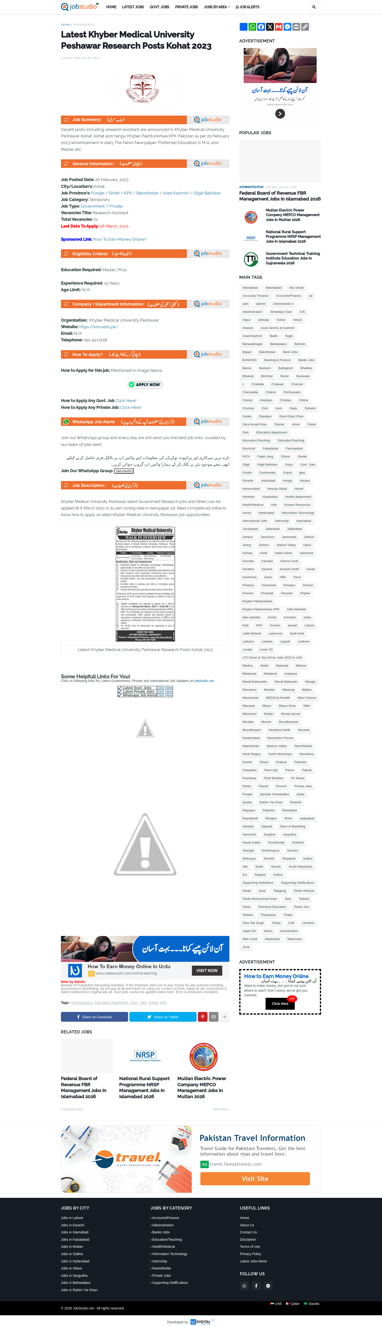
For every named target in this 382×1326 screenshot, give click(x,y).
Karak (311, 568)
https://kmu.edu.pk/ (98, 326)
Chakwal (277, 383)
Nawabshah (250, 745)
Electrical (248, 448)
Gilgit (246, 464)
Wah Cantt (249, 938)
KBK (283, 576)
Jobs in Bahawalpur (76, 1279)
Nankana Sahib (279, 729)
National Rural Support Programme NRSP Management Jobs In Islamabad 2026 (140, 1085)
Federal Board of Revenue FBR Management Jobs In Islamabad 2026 (85, 1083)
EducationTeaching (290, 440)
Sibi (245, 866)
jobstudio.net (204, 681)
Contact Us (248, 1228)
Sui (244, 874)
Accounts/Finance (288, 295)
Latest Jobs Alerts (253, 1257)
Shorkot (269, 858)
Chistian (285, 399)
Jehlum (309, 536)
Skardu (276, 866)
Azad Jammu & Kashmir (278, 327)
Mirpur (266, 705)
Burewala (303, 375)
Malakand (249, 673)
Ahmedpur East (281, 311)
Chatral (271, 391)
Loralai (247, 649)
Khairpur (248, 584)
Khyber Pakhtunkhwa (257, 600)
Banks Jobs (306, 359)
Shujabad (288, 858)
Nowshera (306, 753)
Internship (282, 520)
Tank (288, 898)
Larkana (248, 641)
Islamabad (303, 520)
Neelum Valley (277, 745)
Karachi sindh (289, 568)
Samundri (249, 834)
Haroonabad (251, 488)
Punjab (97, 193)
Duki (245, 431)
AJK (302, 311)
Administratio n (283, 303)
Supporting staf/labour (257, 882)
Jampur (247, 536)
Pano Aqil (271, 769)
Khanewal (269, 584)
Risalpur (271, 817)
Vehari (268, 930)
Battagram (285, 367)
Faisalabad (270, 448)
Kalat (263, 552)
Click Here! (125, 400)
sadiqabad (307, 817)
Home (65, 24)
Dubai (311, 423)
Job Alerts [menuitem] (247, 7)
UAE (291, 922)
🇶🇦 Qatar (293, 1305)
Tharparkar (268, 914)
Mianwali (248, 705)
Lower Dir (266, 649)
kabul (307, 544)
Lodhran (303, 641)
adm (245, 303)
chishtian (266, 399)
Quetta (247, 801)
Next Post (220, 1105)
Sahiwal (248, 825)
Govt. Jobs (138, 1003)
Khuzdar (287, 592)
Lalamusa (275, 632)
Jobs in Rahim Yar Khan (79, 1286)
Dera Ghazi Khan (291, 415)
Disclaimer (248, 1236)
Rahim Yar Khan (270, 801)
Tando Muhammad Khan (259, 898)
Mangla (310, 681)
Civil (265, 407)
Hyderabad (266, 512)
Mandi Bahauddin (254, 681)
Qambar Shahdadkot (274, 793)
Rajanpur (248, 809)
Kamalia (267, 560)
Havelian (248, 496)
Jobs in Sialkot (72, 1250)
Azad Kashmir (176, 193)
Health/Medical (252, 504)
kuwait (292, 624)
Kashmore (249, 576)
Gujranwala (267, 472)
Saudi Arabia (251, 842)
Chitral (303, 399)
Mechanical (250, 697)
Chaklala (258, 383)
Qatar (300, 793)
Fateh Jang (265, 456)
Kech (297, 576)
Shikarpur (249, 858)
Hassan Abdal (277, 488)
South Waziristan (300, 866)
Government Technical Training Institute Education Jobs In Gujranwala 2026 (293, 258)
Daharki (310, 407)
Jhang (246, 544)
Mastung (288, 689)
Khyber (305, 592)
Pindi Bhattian (274, 777)
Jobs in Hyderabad (75, 1257)
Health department (298, 496)
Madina (247, 665)
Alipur (246, 319)
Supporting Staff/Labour (297, 882)
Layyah (285, 641)
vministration (289, 930)
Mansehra (249, 689)
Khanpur (289, 584)
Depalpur (265, 415)
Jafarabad (273, 528)
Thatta (287, 914)
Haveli (299, 488)
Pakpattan (249, 769)
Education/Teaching (256, 440)
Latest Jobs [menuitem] (133, 7)
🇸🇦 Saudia (313, 1305)
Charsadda (250, 391)
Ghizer (285, 456)
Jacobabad (250, 528)
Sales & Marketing (293, 825)
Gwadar (248, 480)
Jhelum (263, 544)
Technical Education (272, 906)
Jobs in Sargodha (74, 1272)
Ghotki (302, 456)
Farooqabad (294, 448)
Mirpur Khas (287, 705)
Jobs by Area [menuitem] (215, 7)
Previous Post (73, 1105)
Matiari (307, 689)
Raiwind (295, 801)
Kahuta (247, 552)
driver (296, 423)
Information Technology (298, 512)
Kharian (247, 592)
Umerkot (308, 922)
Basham (265, 367)
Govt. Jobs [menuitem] (159, 7)
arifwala (263, 319)
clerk (278, 407)
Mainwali (282, 665)
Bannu (247, 367)
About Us (247, 1221)
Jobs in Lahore (72, 1214)
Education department (111, 1003)
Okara (264, 761)
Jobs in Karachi (72, 1221)
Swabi (246, 890)
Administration (84, 24)
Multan (269, 713)
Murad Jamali (290, 713)
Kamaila (248, 560)
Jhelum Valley (286, 544)
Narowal (303, 729)
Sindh (114, 193)
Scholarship (276, 842)
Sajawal (266, 825)
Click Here (165, 688)
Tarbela (304, 898)
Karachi (267, 568)
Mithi (307, 705)
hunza (246, 512)
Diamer (279, 423)
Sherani (292, 850)
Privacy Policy (250, 1250)
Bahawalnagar (252, 343)
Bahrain (300, 343)
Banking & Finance (277, 359)
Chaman (297, 383)
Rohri (288, 817)
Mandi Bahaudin (286, 681)
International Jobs (254, 520)
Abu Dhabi (296, 287)
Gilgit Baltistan (207, 193)
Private (116, 206)
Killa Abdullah (296, 608)
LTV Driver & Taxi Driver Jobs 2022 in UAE (272, 657)
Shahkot (298, 842)
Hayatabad (270, 496)
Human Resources (297, 504)
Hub (274, 504)
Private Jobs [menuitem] (186, 7)
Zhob (246, 946)
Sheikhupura (270, 850)
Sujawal (260, 874)
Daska (246, 415)
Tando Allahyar (304, 890)
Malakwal (270, 673)
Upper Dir (249, 930)
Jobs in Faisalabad (75, 1236)
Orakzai (281, 761)
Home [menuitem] (111, 7)
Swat (262, 890)
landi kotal (297, 632)
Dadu (293, 407)
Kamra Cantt (289, 560)
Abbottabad (273, 287)
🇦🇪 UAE (274, 1305)
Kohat (153, 1003)
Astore (281, 319)
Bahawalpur (278, 343)
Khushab (267, 592)
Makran (301, 665)
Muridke (248, 721)
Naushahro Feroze (280, 737)
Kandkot (248, 568)
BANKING (249, 359)
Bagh (289, 335)
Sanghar (270, 834)
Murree (266, 721)
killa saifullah (251, 616)
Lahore (309, 624)
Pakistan (300, 761)
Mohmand (249, 713)
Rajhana (269, 809)
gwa (302, 472)
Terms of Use (250, 1243)
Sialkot (307, 858)
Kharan (308, 584)
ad (310, 295)
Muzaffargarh (251, 729)
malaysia (291, 673)
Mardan (269, 689)
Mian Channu (307, 697)
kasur (268, 576)
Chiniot (247, 399)
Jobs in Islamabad (74, 1228)
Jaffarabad (294, 528)
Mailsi (264, 665)
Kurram (275, 624)
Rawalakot (289, 809)
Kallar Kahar (283, 552)
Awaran (247, 327)
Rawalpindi (250, 817)
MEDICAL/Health (278, 697)
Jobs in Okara (71, 1265)
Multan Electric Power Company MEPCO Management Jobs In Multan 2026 (198, 1085)
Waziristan (294, 938)
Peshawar (249, 777)
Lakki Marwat (251, 632)
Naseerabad (251, 737)
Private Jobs (303, 785)
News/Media (303, 745)
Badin (274, 335)
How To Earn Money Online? (120, 239)
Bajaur (247, 351)
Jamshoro (267, 536)
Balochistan (147, 193)
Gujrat (287, 472)
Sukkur (278, 874)
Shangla (248, 850)
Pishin (246, 785)
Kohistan (290, 616)
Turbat (276, 922)
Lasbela (267, 641)
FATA (246, 456)
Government (93, 206)
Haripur (305, 480)
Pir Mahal (298, 777)
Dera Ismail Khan (254, 423)
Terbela (247, 914)
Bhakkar (306, 367)
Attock (297, 319)
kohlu (307, 616)
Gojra (289, 464)
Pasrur (289, 769)
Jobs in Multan (72, 1243)
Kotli (245, 624)
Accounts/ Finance (255, 295)
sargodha (289, 834)
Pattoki (307, 769)
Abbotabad (250, 287)
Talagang (279, 890)
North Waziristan (280, 753)
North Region (251, 753)
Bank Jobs (290, 351)
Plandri (263, 785)
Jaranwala (289, 536)
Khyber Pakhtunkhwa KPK (260, 608)
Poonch (281, 785)
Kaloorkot (306, 552)
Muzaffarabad (288, 721)
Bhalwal (248, 375)
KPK (128, 193)
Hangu (287, 480)
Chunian (248, 407)
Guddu (247, 472)
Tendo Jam (301, 906)
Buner (284, 375)
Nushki (247, 761)
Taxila (246, 906)
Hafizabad (268, 480)
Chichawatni (292, 391)
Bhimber (267, 375)
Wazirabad (272, 938)
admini (260, 303)
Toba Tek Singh (253, 922)
